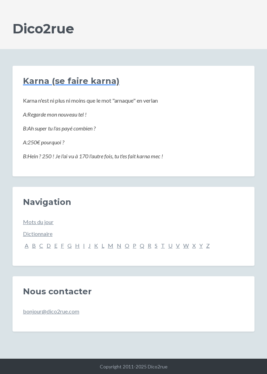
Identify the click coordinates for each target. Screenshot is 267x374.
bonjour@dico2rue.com (51, 311)
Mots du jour (38, 221)
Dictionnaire (37, 233)
